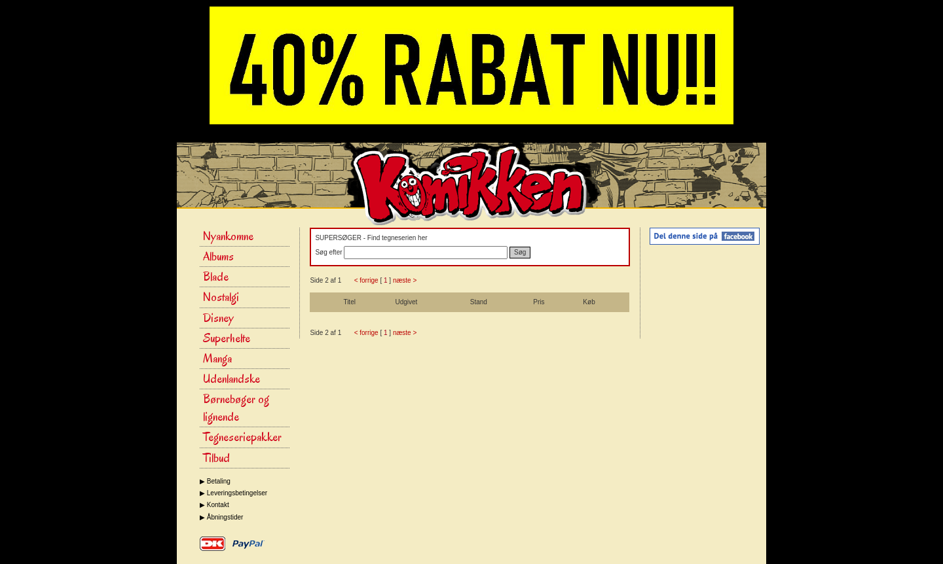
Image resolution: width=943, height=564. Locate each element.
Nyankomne (228, 236)
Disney (218, 318)
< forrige (366, 280)
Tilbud (216, 458)
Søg (520, 252)
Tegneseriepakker (242, 437)
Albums (218, 256)
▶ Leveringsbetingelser (233, 493)
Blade (216, 277)
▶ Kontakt (214, 504)
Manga (217, 358)
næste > (404, 280)
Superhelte (226, 338)
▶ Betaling (215, 481)
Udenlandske (231, 379)
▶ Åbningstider (221, 517)
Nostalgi (221, 297)
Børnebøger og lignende (236, 408)
